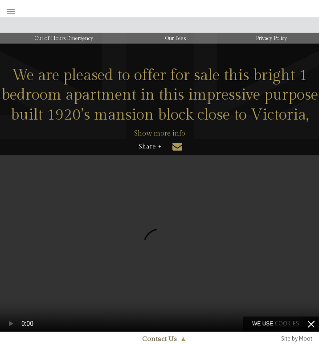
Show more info (159, 133)
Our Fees (175, 38)
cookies (287, 323)
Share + (150, 146)
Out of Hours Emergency (64, 38)
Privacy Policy (271, 38)
